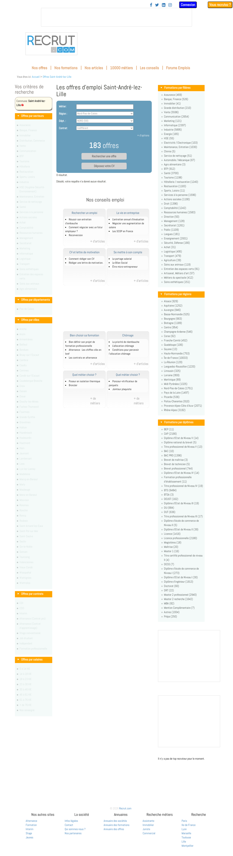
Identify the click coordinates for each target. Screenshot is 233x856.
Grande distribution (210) (177, 108)
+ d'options (143, 135)
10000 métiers (121, 67)
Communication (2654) (176, 116)
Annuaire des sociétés (115, 821)
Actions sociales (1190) (177, 199)
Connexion (188, 4)
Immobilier (148, 825)
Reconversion (76, 235)
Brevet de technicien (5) (177, 464)
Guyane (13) (170, 349)
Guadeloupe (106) (173, 345)
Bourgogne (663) (173, 318)
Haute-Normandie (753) (177, 353)
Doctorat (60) (171, 586)
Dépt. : (62, 121)
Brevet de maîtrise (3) (176, 460)
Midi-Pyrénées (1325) (175, 384)
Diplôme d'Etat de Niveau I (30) (181, 577)
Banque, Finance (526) (176, 99)
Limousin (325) (172, 371)
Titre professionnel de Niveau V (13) (183, 447)
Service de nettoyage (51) (178, 156)
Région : (63, 113)
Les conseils (149, 67)
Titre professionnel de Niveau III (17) (183, 516)
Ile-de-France (188, 825)
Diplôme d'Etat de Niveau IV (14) (181, 473)
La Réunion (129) (173, 362)
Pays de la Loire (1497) (176, 392)
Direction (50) (171, 216)
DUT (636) (169, 512)
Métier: (62, 106)
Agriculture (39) (172, 260)
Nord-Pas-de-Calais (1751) (178, 388)
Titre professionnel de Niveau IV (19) (183, 486)
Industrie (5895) (173, 129)
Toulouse (186, 837)
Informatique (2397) (175, 125)
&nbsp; (116, 17)
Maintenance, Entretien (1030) (180, 147)
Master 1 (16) (171, 551)
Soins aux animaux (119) (177, 264)
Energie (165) (171, 134)
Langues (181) (172, 234)
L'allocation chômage (123, 346)
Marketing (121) (173, 121)
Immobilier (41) (172, 103)
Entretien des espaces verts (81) (181, 269)
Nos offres (39, 67)
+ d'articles (97, 241)
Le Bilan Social (119, 262)
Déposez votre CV (104, 166)
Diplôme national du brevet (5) (180, 442)
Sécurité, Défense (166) (177, 243)
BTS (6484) (170, 490)
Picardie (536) (172, 397)
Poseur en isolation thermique (84, 381)
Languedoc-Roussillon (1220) (179, 366)
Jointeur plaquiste (121, 389)
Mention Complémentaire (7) (179, 608)
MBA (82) (169, 603)
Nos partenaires (73, 833)
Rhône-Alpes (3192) (175, 410)
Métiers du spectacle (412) (178, 277)
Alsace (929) (171, 301)
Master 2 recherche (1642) (178, 599)
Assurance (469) (173, 95)
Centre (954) (171, 327)
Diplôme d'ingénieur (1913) (178, 581)
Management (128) (174, 221)
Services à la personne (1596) (180, 195)
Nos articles (94, 67)
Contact (69, 825)
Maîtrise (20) (171, 547)
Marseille (186, 833)
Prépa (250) (170, 616)
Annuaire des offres (114, 829)
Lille (184, 841)
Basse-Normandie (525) (177, 314)
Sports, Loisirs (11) (174, 190)
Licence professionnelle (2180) (180, 538)
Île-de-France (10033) (176, 358)
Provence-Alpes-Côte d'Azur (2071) (183, 405)
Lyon (184, 829)
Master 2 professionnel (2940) (180, 595)
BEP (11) (169, 429)
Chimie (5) (169, 151)
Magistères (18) (172, 542)
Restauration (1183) (175, 186)
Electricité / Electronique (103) (181, 142)
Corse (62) (170, 336)
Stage (29, 833)
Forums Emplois (178, 67)
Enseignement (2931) (176, 238)
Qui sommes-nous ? (75, 829)
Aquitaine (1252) (173, 305)
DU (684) (169, 507)
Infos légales (71, 821)
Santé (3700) (171, 173)
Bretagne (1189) (173, 323)
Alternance (31, 821)
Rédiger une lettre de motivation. (86, 262)
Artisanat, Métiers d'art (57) (179, 273)
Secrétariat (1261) (174, 225)
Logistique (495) (173, 251)
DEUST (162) (171, 499)
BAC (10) (169, 451)
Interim (29, 829)
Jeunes (29, 837)
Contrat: (63, 128)
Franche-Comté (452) (175, 340)
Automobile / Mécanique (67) (179, 160)
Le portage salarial (122, 259)
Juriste (146, 829)
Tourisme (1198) (173, 177)
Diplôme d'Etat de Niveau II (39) (181, 529)
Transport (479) (172, 256)
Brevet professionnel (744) (178, 468)
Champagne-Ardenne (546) (178, 331)
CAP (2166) (170, 433)
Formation (31, 825)
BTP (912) (169, 169)
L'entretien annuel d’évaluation (128, 219)
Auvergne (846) (172, 310)
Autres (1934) (172, 612)
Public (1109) (171, 230)
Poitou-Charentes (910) (176, 401)
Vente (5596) (171, 112)
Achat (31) (170, 247)
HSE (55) (169, 138)
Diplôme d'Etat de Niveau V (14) (181, 438)
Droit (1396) (171, 203)
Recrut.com (125, 808)
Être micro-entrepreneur (125, 266)
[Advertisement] (110, 310)
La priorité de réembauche (125, 342)
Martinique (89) (172, 379)
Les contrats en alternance (83, 357)
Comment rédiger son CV (81, 259)
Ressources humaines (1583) (179, 212)
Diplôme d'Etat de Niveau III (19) (181, 503)
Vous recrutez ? (220, 4)
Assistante (148, 821)
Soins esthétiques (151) (177, 282)
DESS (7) (169, 564)
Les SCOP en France (122, 231)
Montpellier (187, 846)
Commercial (149, 833)
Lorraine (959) (172, 375)
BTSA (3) (169, 494)
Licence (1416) (172, 534)
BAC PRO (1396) (173, 455)
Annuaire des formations (116, 825)
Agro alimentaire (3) (175, 164)
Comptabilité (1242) (175, 208)
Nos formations (66, 67)
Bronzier (73, 385)
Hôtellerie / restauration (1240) (181, 182)
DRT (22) (169, 590)
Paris (184, 821)
